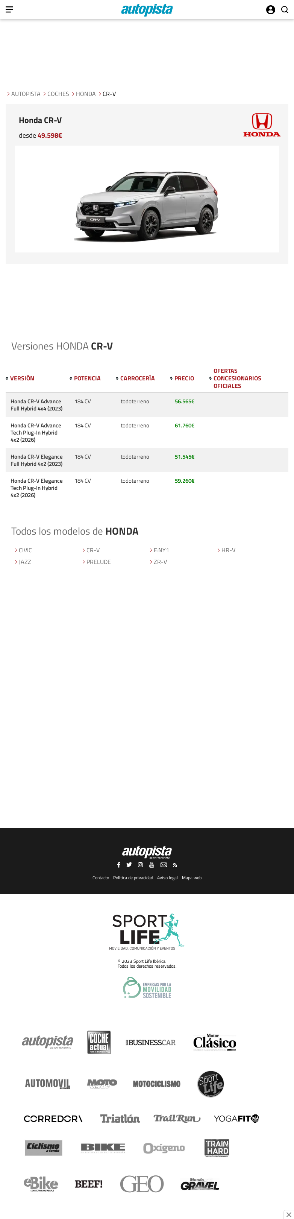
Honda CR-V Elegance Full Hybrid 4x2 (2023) (37, 460)
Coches (58, 93)
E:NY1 (161, 550)
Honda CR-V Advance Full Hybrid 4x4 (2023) (36, 405)
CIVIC (25, 550)
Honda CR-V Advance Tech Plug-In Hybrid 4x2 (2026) (36, 432)
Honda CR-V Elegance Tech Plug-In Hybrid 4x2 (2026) (37, 487)
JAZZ (25, 561)
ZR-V (160, 561)
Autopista (26, 93)
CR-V (93, 550)
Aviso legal (167, 877)
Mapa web (192, 877)
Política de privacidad (133, 877)
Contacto (100, 877)
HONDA (86, 93)
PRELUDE (98, 561)
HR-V (228, 550)
